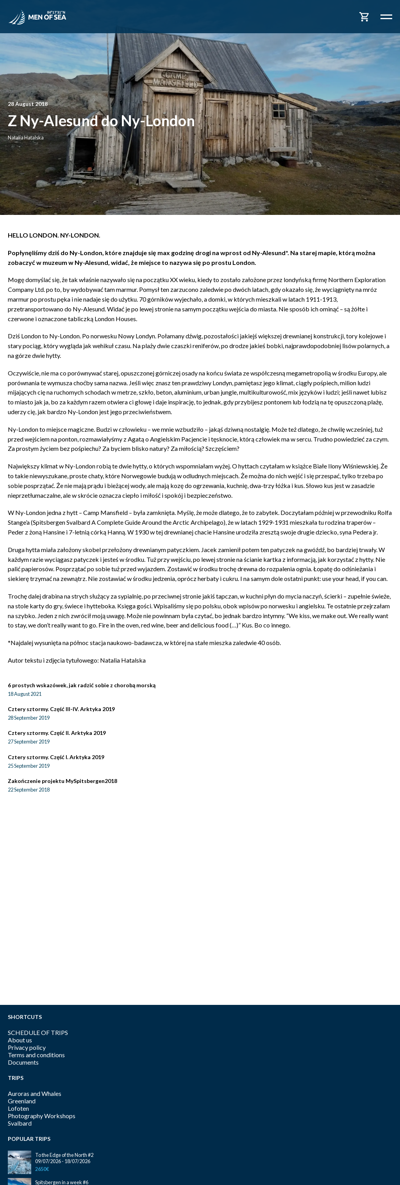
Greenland (22, 1101)
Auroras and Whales (34, 1093)
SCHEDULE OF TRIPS (38, 1032)
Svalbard (20, 1123)
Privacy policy (27, 1047)
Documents (23, 1062)
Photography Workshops (41, 1115)
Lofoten (18, 1108)
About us (20, 1040)
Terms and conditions (36, 1054)
